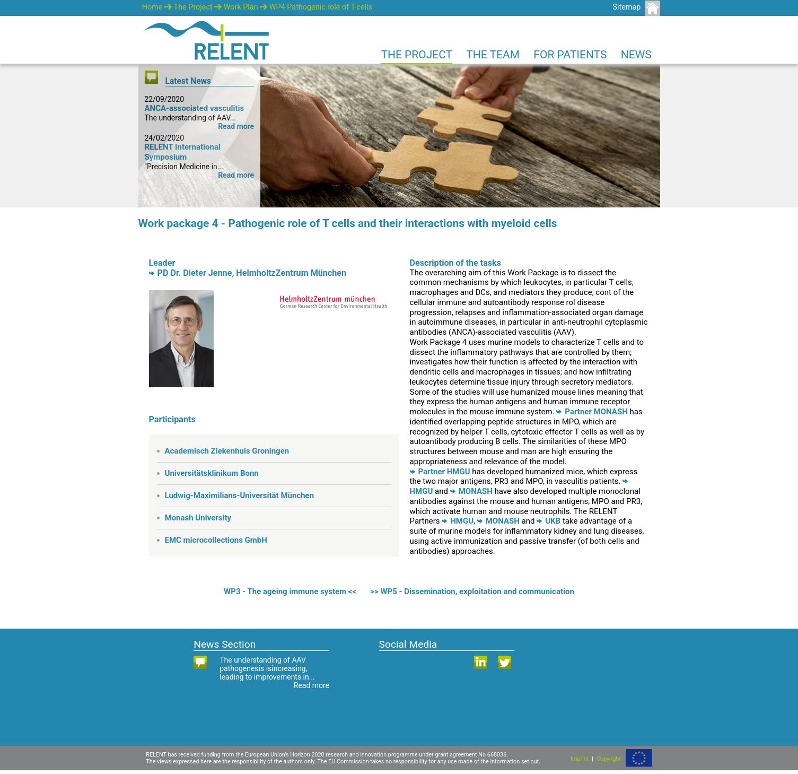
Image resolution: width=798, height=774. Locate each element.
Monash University (198, 518)
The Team (493, 54)
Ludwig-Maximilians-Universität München (239, 495)
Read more (236, 126)
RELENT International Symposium (183, 152)
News (636, 54)
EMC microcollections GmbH (216, 540)
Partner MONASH (591, 411)
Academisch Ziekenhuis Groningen (227, 451)
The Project (193, 7)
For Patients (570, 54)
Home (152, 7)
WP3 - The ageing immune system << (290, 591)
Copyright (609, 758)
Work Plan (241, 7)
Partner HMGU (440, 471)
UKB (548, 521)
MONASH (471, 491)
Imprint (580, 758)
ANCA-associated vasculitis (194, 108)
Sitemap (626, 7)
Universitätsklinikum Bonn (212, 473)
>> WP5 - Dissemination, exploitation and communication (472, 591)
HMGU (457, 521)
